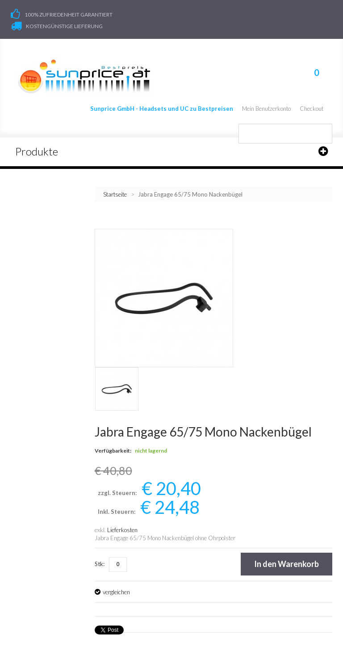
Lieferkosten (122, 529)
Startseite (115, 194)
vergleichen (116, 592)
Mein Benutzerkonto (266, 108)
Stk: (100, 563)
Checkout (311, 108)
